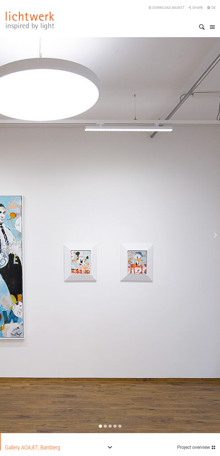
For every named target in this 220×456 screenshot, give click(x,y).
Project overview (196, 447)
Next (211, 235)
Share (195, 8)
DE (211, 8)
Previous (8, 235)
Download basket (167, 8)
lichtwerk (30, 20)
